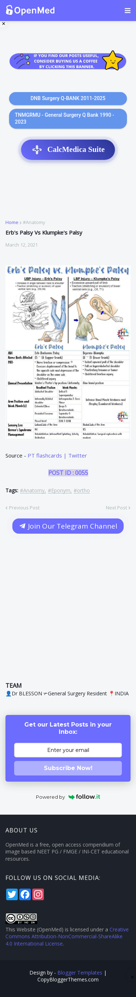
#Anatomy (34, 222)
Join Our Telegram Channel (68, 526)
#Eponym (59, 490)
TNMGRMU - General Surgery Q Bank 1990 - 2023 (64, 118)
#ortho (82, 490)
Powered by (68, 797)
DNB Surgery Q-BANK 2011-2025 (68, 98)
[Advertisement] (68, 193)
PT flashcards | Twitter (57, 455)
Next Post (116, 507)
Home (11, 222)
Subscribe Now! (68, 768)
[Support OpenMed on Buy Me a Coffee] (68, 61)
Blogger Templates (79, 972)
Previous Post (24, 507)
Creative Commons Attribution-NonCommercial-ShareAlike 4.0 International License (67, 936)
